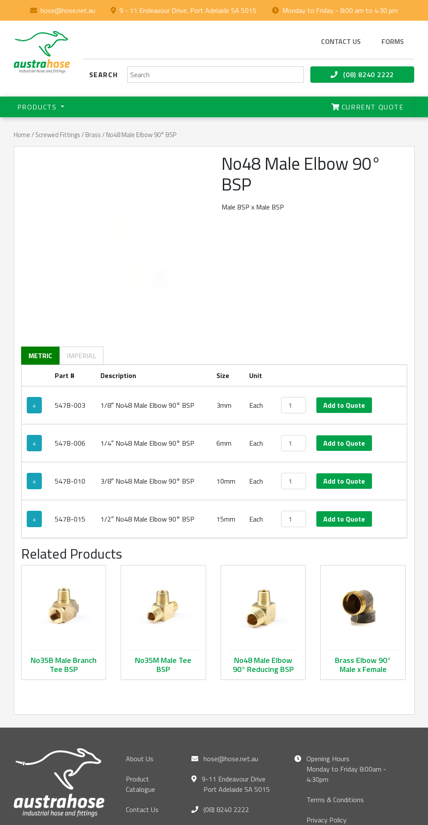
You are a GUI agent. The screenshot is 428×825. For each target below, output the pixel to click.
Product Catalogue (140, 726)
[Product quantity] (293, 348)
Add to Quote (344, 348)
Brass (93, 135)
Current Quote (367, 107)
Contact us (341, 41)
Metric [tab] (40, 298)
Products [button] (38, 107)
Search (103, 74)
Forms (392, 41)
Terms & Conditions (335, 742)
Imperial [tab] (81, 298)
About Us (139, 701)
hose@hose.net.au (68, 10)
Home (22, 135)
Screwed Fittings (57, 135)
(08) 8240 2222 (362, 74)
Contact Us (142, 752)
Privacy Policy (326, 762)
